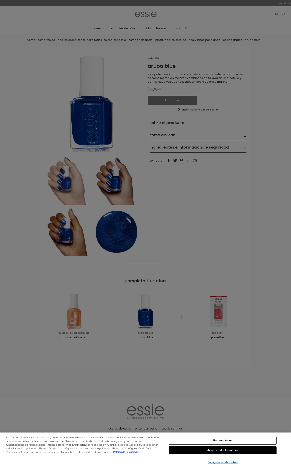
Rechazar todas (222, 440)
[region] (145, 449)
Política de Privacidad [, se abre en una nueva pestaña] (125, 452)
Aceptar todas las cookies (222, 450)
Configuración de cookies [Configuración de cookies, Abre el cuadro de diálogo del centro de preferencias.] (223, 462)
